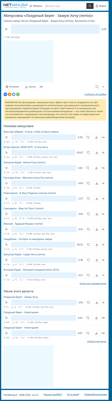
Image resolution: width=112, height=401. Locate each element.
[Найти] (90, 6)
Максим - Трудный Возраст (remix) (23, 223)
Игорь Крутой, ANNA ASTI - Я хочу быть (26, 147)
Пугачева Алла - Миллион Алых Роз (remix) (28, 177)
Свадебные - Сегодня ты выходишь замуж (28, 239)
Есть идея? (73, 394)
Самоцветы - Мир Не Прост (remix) (23, 208)
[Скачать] (33, 87)
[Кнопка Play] (6, 29)
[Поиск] (65, 6)
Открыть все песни (96, 341)
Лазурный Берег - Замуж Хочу (21, 296)
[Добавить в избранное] (99, 87)
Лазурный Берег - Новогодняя (21, 312)
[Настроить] (12, 87)
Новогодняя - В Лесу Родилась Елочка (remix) (30, 193)
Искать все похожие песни (93, 283)
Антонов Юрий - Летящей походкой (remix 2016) (31, 269)
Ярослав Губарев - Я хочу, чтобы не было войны (31, 131)
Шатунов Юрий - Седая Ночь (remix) (24, 254)
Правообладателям (95, 394)
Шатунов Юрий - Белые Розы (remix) (24, 162)
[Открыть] (99, 137)
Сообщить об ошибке (95, 94)
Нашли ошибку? (52, 394)
